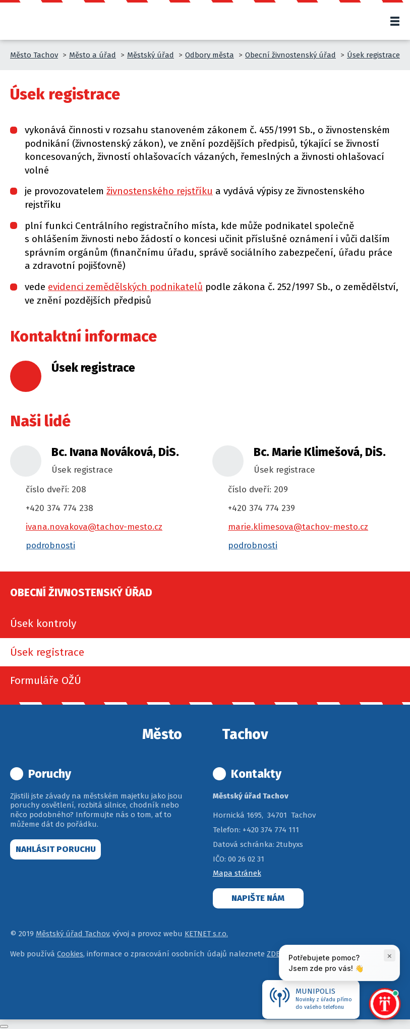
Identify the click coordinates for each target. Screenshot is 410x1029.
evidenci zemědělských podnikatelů (125, 287)
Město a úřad (92, 55)
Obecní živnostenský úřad (290, 55)
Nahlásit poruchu (56, 849)
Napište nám (257, 898)
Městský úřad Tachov (72, 933)
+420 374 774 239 (261, 508)
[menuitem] (205, 623)
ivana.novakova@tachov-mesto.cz (94, 527)
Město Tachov (34, 55)
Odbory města (209, 55)
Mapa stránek (237, 873)
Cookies (70, 953)
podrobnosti (50, 545)
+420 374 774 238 (59, 508)
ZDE (273, 953)
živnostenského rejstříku (159, 191)
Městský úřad (150, 55)
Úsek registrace (373, 55)
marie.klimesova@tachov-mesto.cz (298, 527)
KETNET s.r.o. (206, 933)
